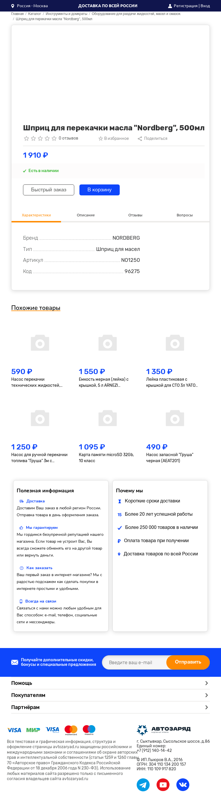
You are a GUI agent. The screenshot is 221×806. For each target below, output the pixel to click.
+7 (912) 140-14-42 (154, 751)
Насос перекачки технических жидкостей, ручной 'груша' (35, 383)
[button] (29, 5)
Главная (17, 14)
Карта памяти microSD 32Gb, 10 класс (106, 458)
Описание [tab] (86, 215)
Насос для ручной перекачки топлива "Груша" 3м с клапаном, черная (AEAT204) (39, 459)
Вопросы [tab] (185, 215)
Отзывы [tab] (135, 215)
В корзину (104, 190)
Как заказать (39, 568)
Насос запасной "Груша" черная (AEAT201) (169, 458)
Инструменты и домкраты (66, 14)
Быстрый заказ (50, 190)
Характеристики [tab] (36, 215)
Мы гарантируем (42, 528)
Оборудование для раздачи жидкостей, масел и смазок (136, 14)
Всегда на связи (40, 602)
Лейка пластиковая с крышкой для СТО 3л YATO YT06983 (170, 383)
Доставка (35, 502)
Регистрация (186, 5)
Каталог (34, 14)
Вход (205, 5)
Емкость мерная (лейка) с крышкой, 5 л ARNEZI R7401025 (104, 383)
